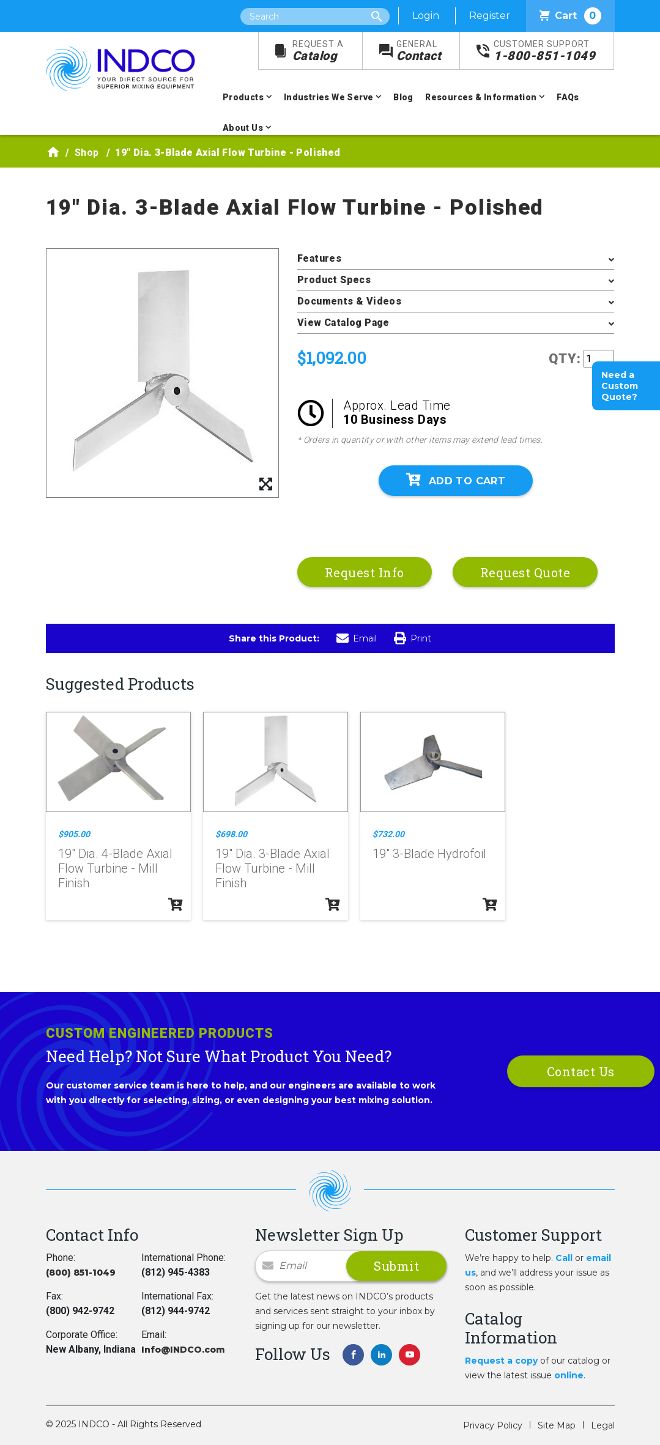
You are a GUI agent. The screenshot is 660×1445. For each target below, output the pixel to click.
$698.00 (231, 834)
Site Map (557, 1425)
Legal (603, 1425)
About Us (243, 128)
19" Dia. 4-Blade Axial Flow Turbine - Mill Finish (115, 868)
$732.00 (388, 834)
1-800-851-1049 (544, 51)
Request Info (364, 572)
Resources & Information (480, 97)
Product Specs (334, 280)
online (569, 1375)
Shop (87, 152)
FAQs (568, 97)
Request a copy (501, 1360)
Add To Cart (455, 480)
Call (564, 1257)
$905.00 (74, 834)
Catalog (318, 51)
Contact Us (581, 1071)
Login (425, 15)
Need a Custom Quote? (619, 385)
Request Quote (525, 572)
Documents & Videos (349, 301)
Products (243, 97)
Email (356, 638)
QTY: (565, 358)
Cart (570, 15)
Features (319, 258)
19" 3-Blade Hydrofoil (429, 853)
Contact (419, 51)
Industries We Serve (329, 97)
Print (412, 638)
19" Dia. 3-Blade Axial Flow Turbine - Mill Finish (272, 868)
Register (489, 15)
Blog (403, 97)
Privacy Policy (492, 1425)
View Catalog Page (343, 322)
